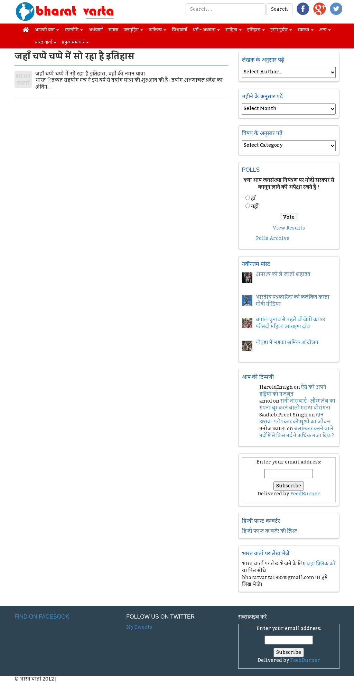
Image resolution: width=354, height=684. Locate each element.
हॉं (253, 199)
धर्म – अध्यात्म (206, 30)
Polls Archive (272, 238)
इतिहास (256, 30)
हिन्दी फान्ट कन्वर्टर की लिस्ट (269, 531)
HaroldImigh (276, 387)
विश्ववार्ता (179, 30)
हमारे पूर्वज (281, 30)
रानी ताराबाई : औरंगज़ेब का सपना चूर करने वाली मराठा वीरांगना (297, 404)
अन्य (325, 30)
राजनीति (74, 30)
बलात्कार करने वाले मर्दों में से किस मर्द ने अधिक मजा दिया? (296, 432)
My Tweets (139, 627)
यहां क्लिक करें (321, 564)
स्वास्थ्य (306, 30)
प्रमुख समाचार (75, 42)
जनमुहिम (133, 30)
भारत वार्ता (45, 42)
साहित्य (233, 30)
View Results (289, 228)
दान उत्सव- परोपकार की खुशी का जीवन (294, 418)
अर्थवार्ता (95, 30)
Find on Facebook (42, 617)
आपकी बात (47, 30)
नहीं (255, 207)
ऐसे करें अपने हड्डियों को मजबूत (292, 390)
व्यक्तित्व (157, 30)
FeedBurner (305, 494)
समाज (113, 30)
